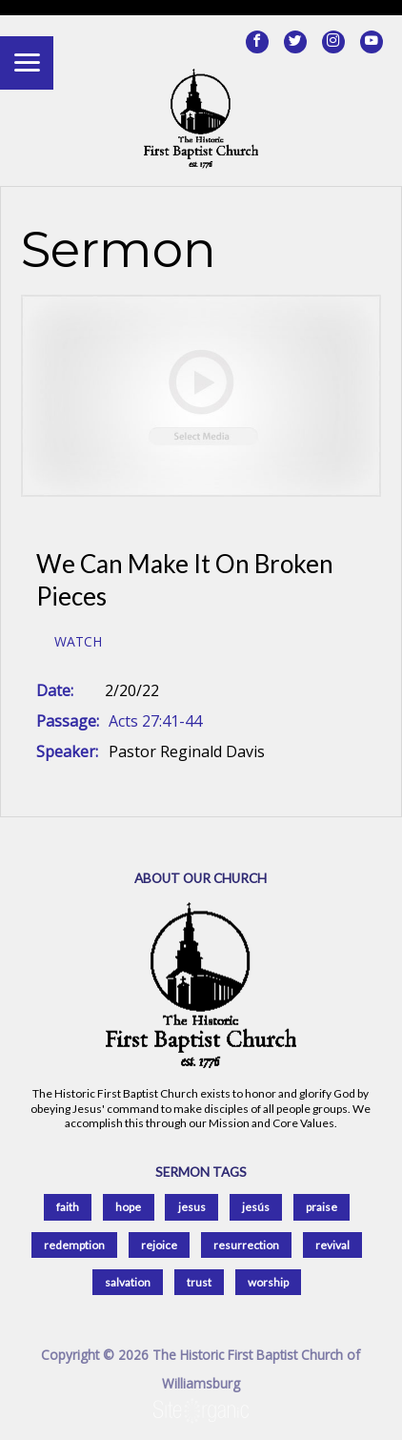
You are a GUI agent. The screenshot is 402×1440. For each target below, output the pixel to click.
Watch (78, 642)
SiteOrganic (201, 1411)
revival (332, 1245)
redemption (74, 1245)
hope (128, 1207)
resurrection (246, 1245)
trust (199, 1282)
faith (67, 1207)
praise (321, 1207)
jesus (192, 1207)
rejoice (159, 1245)
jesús (256, 1207)
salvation (128, 1282)
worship (268, 1282)
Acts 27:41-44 (155, 720)
